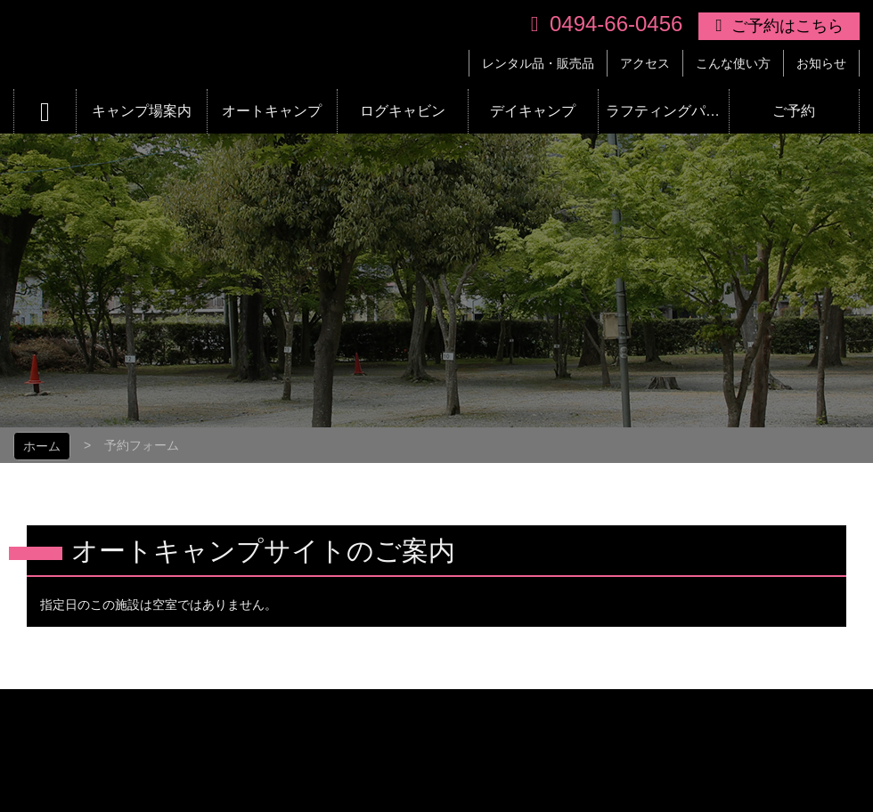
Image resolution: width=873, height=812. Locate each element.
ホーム (42, 446)
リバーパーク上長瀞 (288, 44)
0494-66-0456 (616, 24)
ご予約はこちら (787, 26)
